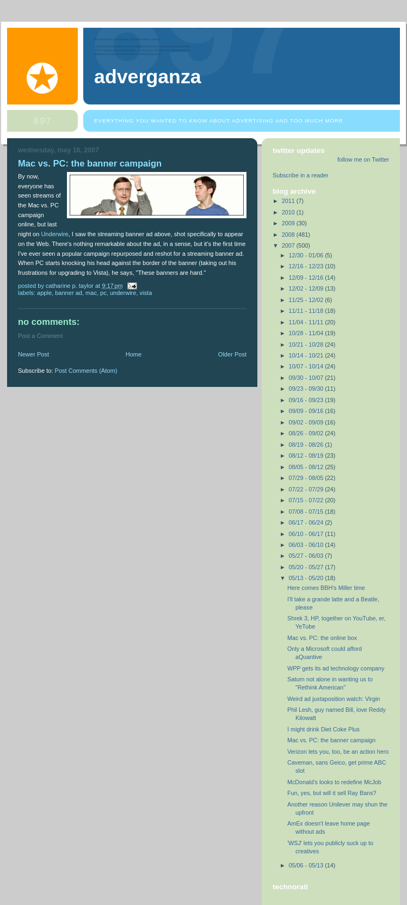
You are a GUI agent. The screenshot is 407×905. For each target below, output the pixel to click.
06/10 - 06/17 (307, 534)
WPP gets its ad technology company (335, 668)
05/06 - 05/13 (307, 865)
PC (103, 293)
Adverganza (147, 77)
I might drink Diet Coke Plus (323, 729)
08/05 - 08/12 (307, 467)
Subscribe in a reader (300, 175)
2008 (289, 234)
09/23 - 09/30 (307, 388)
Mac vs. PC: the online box (322, 638)
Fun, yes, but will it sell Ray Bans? (332, 793)
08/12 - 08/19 (307, 455)
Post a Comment (40, 336)
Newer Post (33, 354)
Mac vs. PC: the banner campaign (331, 740)
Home (133, 354)
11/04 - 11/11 (307, 322)
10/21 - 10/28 (307, 344)
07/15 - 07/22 (307, 500)
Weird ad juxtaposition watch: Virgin (333, 698)
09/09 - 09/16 (307, 411)
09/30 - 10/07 (307, 377)
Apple (44, 293)
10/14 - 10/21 (307, 355)
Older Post (232, 354)
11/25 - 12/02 (307, 300)
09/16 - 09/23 (307, 400)
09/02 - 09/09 (307, 422)
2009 (289, 223)
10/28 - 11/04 (307, 333)
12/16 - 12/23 (307, 266)
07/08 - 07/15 (307, 511)
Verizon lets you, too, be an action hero (337, 751)
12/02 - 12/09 (307, 288)
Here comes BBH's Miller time (326, 587)
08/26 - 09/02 (307, 433)
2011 (289, 201)
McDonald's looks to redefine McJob (334, 782)
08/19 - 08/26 (307, 444)
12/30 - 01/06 (307, 255)
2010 (289, 212)
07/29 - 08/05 (307, 478)
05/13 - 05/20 (307, 578)
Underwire (54, 234)
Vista (146, 293)
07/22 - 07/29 (307, 489)
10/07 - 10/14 (307, 366)
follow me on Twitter (363, 159)
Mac (91, 293)
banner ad (68, 293)
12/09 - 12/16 (307, 277)
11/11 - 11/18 (307, 310)
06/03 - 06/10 (307, 544)
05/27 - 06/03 (307, 555)
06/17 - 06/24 (307, 522)
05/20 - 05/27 (307, 567)
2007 (289, 245)
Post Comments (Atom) (86, 370)
